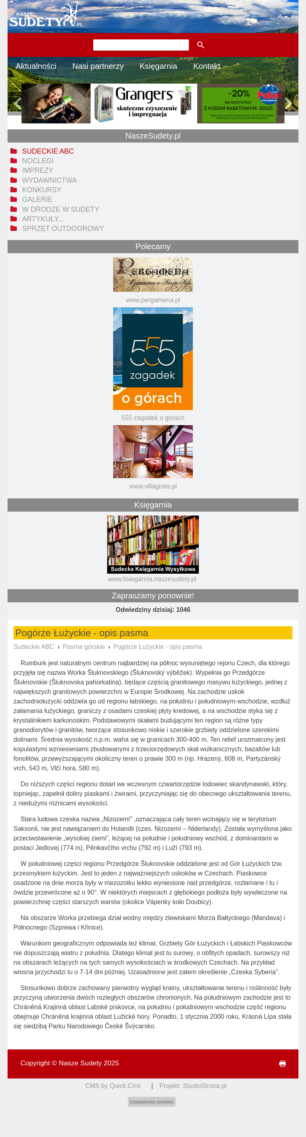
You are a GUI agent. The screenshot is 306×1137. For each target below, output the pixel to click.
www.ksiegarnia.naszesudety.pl (152, 579)
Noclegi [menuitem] (38, 161)
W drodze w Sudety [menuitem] (61, 209)
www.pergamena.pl (153, 300)
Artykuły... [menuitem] (43, 219)
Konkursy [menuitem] (42, 190)
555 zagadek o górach (153, 417)
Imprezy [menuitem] (37, 170)
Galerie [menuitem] (37, 199)
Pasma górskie (84, 646)
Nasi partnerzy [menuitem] (98, 66)
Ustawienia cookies (152, 1102)
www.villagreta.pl (153, 486)
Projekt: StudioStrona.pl (192, 1085)
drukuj (279, 1064)
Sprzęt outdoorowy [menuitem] (63, 228)
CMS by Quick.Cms (113, 1085)
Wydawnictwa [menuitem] (49, 180)
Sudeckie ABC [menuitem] (48, 151)
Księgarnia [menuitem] (158, 66)
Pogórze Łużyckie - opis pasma (158, 646)
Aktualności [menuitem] (36, 66)
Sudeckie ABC (34, 646)
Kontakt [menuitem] (206, 66)
